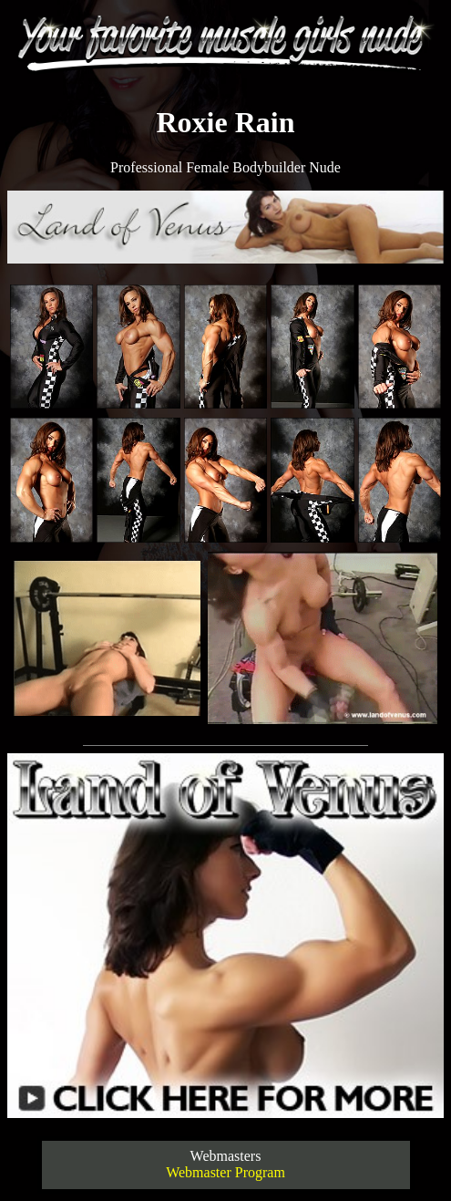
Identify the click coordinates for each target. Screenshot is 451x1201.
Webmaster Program (225, 1172)
